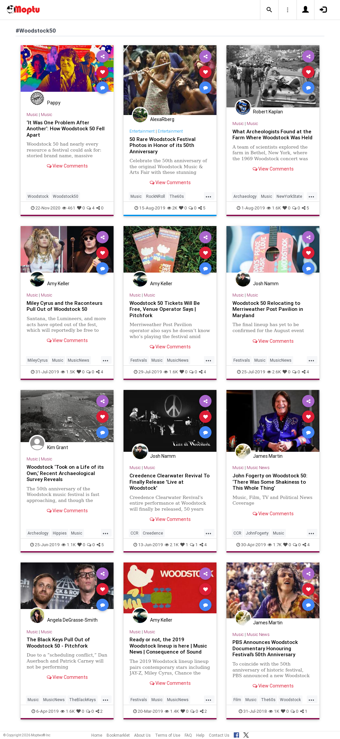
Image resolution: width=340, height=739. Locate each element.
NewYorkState (289, 196)
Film (237, 699)
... (209, 195)
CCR (134, 533)
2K (172, 208)
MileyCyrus (38, 360)
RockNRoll (155, 196)
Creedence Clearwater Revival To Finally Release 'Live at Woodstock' (169, 481)
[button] (269, 10)
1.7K (275, 545)
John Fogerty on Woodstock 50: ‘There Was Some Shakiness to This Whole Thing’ (270, 481)
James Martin (268, 456)
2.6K (274, 372)
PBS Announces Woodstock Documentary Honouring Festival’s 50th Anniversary (265, 648)
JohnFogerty (257, 533)
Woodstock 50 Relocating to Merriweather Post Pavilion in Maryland (267, 309)
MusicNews (78, 360)
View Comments (67, 166)
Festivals (138, 360)
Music (32, 114)
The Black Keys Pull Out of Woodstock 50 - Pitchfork (59, 642)
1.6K (274, 208)
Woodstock (38, 196)
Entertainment (142, 131)
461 (68, 208)
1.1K (68, 545)
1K (274, 711)
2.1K (172, 545)
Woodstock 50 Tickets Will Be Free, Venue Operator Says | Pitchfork (165, 309)
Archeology (38, 533)
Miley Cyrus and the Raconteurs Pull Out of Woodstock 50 (65, 306)
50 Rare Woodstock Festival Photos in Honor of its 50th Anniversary (162, 145)
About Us (142, 735)
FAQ (188, 735)
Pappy (53, 103)
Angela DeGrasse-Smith (72, 620)
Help (200, 735)
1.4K (172, 711)
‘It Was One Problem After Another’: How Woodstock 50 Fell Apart (66, 128)
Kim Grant (57, 447)
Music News (258, 467)
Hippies (60, 533)
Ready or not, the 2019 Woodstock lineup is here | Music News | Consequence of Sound (168, 645)
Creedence (153, 533)
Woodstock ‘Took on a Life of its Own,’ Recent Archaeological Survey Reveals (65, 473)
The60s (176, 196)
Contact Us (219, 735)
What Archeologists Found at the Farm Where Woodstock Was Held (272, 137)
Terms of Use (167, 735)
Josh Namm (266, 284)
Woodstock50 (65, 196)
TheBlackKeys (82, 699)
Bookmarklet (118, 735)
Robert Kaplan (268, 112)
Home (96, 735)
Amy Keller (58, 284)
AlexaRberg (162, 119)
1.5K (68, 372)
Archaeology (245, 196)
